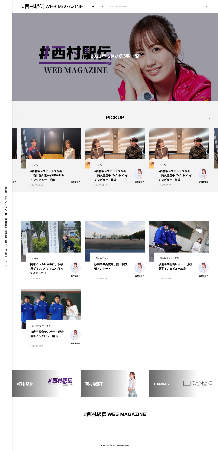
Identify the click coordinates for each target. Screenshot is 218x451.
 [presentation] (24, 117)
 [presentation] (205, 117)
